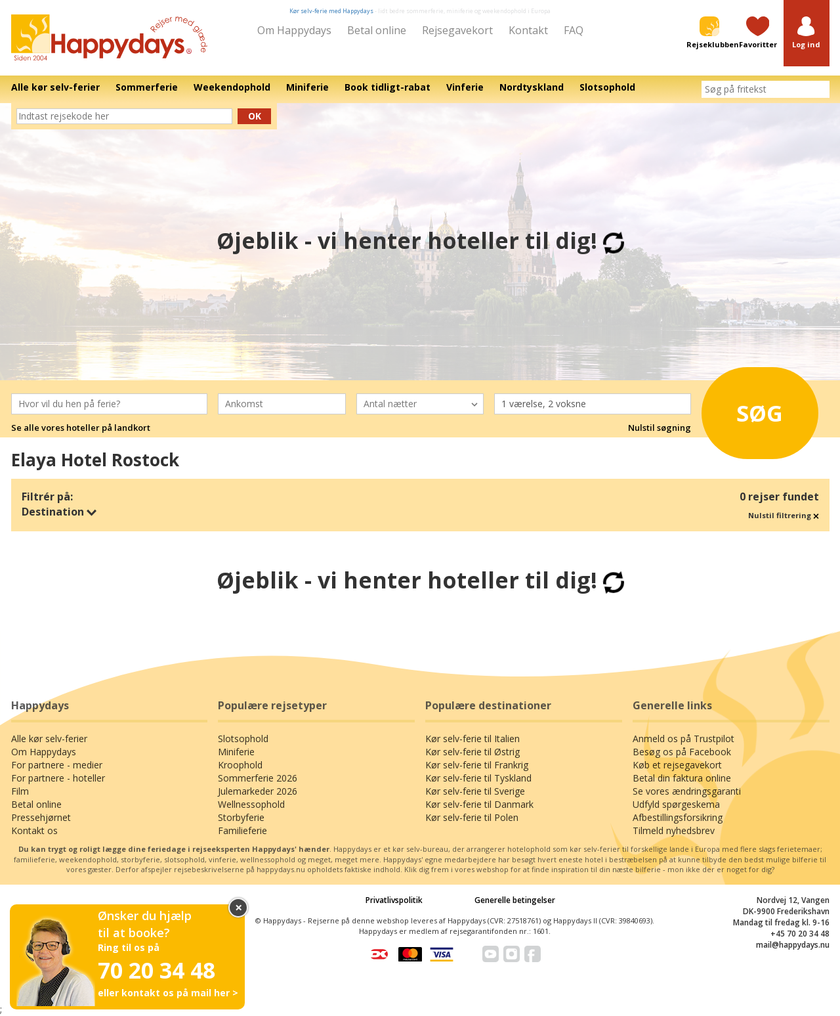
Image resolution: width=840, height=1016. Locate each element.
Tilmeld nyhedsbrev (674, 830)
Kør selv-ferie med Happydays (331, 11)
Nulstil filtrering (783, 515)
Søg (747, 410)
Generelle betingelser (514, 900)
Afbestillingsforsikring (678, 817)
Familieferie (242, 830)
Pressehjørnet (41, 817)
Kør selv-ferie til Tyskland (478, 778)
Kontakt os (34, 830)
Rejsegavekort (457, 30)
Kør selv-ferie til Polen (471, 817)
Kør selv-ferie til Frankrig (476, 765)
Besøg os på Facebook (682, 751)
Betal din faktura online (682, 778)
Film (20, 791)
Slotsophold (243, 738)
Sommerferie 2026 (257, 778)
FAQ (573, 30)
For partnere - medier (56, 765)
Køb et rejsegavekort (677, 765)
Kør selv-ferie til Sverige (475, 791)
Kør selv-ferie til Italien (472, 738)
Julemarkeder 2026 (257, 791)
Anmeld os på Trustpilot (683, 738)
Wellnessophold (251, 804)
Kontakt (528, 30)
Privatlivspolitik (394, 900)
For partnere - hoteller (58, 778)
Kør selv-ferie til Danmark (479, 804)
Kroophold (240, 765)
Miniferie (236, 751)
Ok (254, 116)
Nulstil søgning (659, 427)
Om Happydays (294, 30)
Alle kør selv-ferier (49, 738)
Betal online (376, 30)
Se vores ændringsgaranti (687, 791)
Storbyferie (241, 817)
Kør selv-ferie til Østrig (472, 751)
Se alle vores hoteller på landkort (80, 427)
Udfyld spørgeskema (676, 804)
